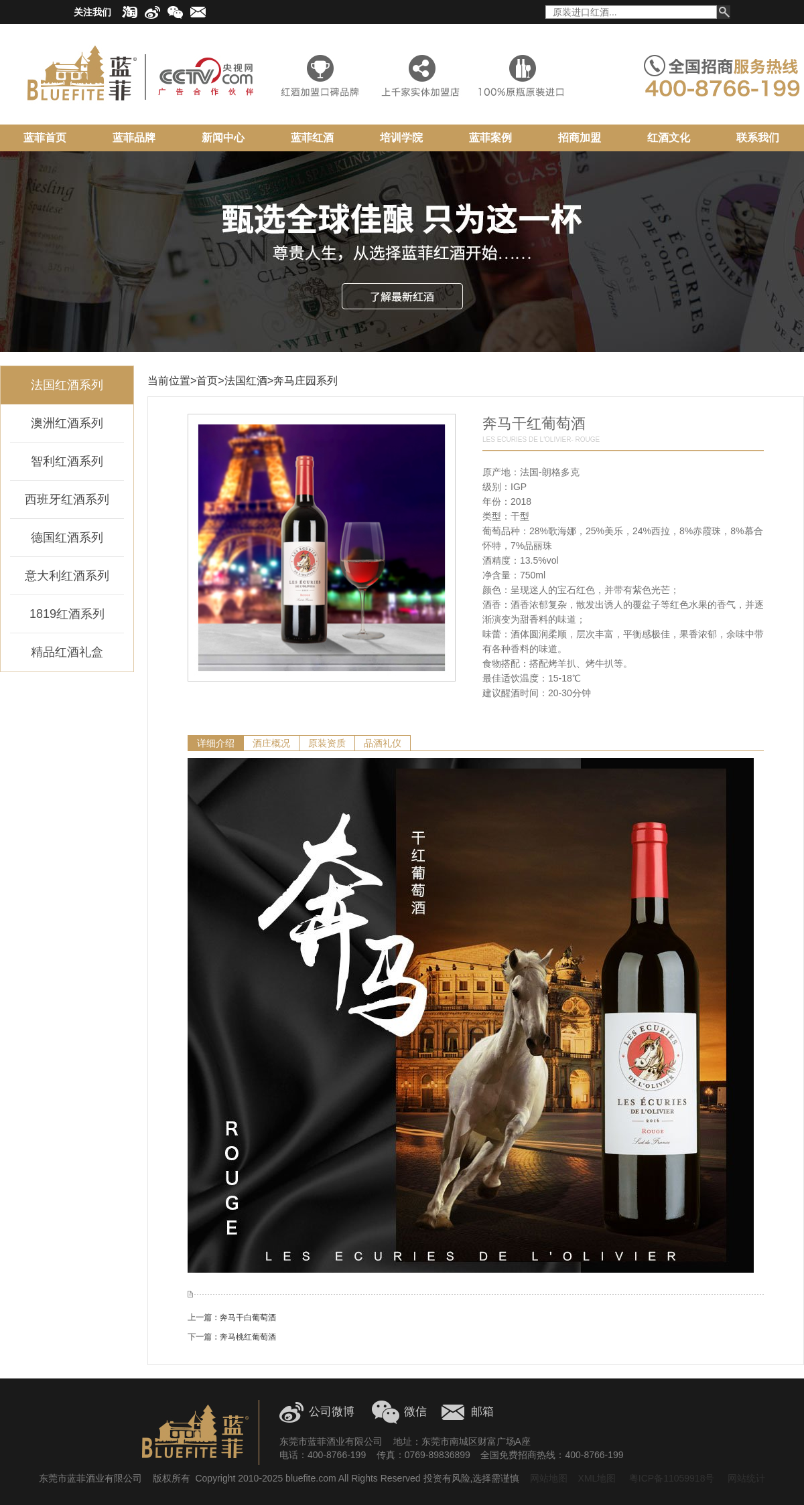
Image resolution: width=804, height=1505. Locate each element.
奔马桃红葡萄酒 (248, 1337)
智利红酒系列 (67, 461)
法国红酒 (245, 380)
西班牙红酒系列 (67, 499)
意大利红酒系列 (67, 575)
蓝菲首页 (44, 137)
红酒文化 (668, 137)
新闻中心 (223, 137)
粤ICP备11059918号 (670, 1478)
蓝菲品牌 (134, 137)
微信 (415, 1411)
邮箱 (482, 1411)
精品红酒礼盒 (67, 652)
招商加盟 (579, 137)
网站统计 (746, 1478)
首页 (207, 380)
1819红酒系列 (67, 614)
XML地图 (597, 1478)
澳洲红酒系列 (67, 423)
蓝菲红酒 (312, 137)
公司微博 (331, 1411)
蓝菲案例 (490, 137)
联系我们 (757, 137)
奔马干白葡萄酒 (248, 1317)
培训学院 (401, 137)
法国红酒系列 (67, 385)
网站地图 (548, 1478)
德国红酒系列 (67, 537)
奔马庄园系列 (305, 380)
